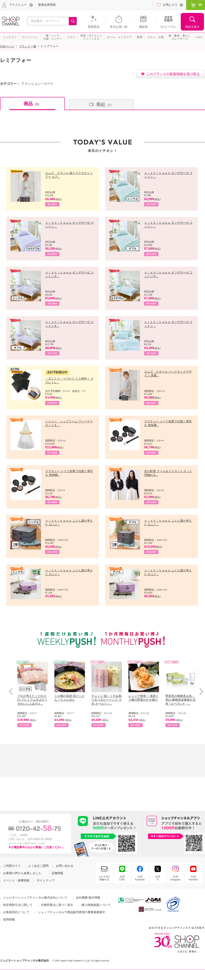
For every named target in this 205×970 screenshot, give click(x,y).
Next (199, 691)
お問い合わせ (64, 865)
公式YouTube (193, 878)
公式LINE (122, 878)
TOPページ (7, 46)
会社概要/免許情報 (88, 897)
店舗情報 (57, 873)
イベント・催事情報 (16, 880)
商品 (32, 103)
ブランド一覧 (27, 46)
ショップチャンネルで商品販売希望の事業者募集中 (71, 912)
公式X (157, 878)
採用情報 (9, 919)
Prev (12, 691)
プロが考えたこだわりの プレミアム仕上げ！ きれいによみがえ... (32, 699)
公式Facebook (140, 878)
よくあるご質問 (38, 865)
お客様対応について (16, 912)
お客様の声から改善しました (22, 873)
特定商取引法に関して (17, 904)
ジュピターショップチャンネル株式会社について (35, 897)
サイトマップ (45, 880)
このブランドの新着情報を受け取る (173, 74)
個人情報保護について (96, 904)
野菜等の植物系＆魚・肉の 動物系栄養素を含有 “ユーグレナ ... (180, 699)
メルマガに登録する (104, 878)
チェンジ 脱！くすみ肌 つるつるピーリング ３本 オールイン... (106, 699)
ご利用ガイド (12, 865)
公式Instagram (175, 878)
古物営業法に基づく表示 (57, 904)
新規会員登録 (47, 4)
